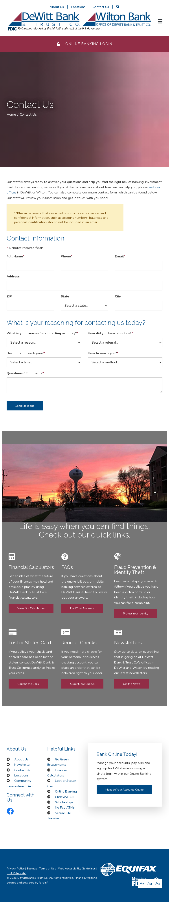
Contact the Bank (28, 684)
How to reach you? (103, 353)
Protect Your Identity (135, 614)
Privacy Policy (16, 869)
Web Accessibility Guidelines (77, 869)
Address (13, 276)
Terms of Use (47, 869)
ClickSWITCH (64, 797)
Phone (66, 256)
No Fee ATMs (65, 807)
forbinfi (43, 883)
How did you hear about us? (110, 333)
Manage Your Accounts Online (124, 790)
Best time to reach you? (26, 353)
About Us (57, 7)
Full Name (15, 256)
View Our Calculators (31, 608)
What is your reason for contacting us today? (42, 333)
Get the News (131, 684)
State (65, 296)
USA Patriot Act (16, 873)
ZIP (9, 296)
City (118, 296)
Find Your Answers (82, 608)
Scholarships (64, 802)
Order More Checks (82, 684)
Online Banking (66, 791)
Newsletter (22, 764)
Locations (78, 7)
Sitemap (32, 869)
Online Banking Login (84, 44)
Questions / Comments (25, 373)
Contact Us (101, 7)
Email (120, 256)
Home (11, 114)
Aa (142, 883)
